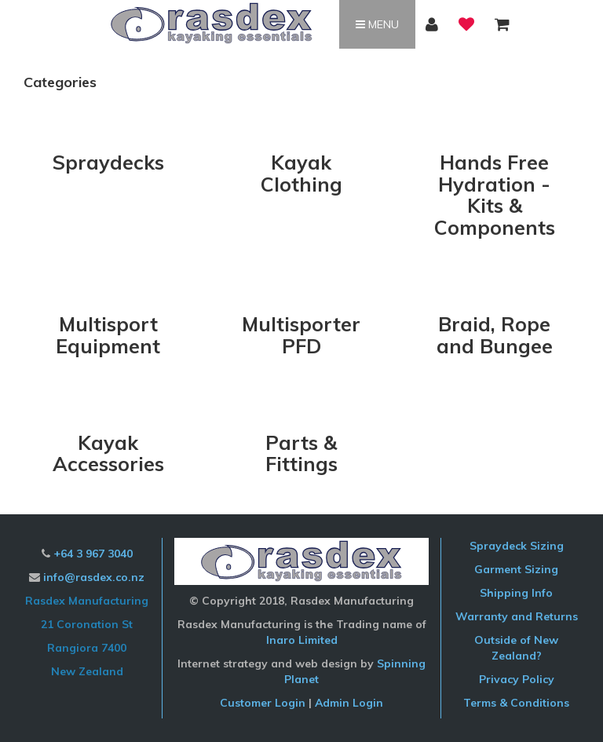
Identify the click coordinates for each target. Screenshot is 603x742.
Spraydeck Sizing (517, 546)
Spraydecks (108, 162)
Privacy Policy (516, 679)
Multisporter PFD (301, 335)
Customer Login (262, 703)
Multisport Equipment (108, 335)
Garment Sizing (516, 569)
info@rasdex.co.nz (93, 577)
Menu (377, 24)
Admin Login (349, 703)
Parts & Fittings (301, 453)
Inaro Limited (302, 640)
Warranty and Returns (516, 616)
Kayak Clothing (301, 173)
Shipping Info (516, 593)
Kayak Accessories (108, 453)
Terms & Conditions (516, 703)
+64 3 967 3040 (93, 553)
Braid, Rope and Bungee (495, 335)
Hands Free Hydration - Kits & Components (494, 194)
